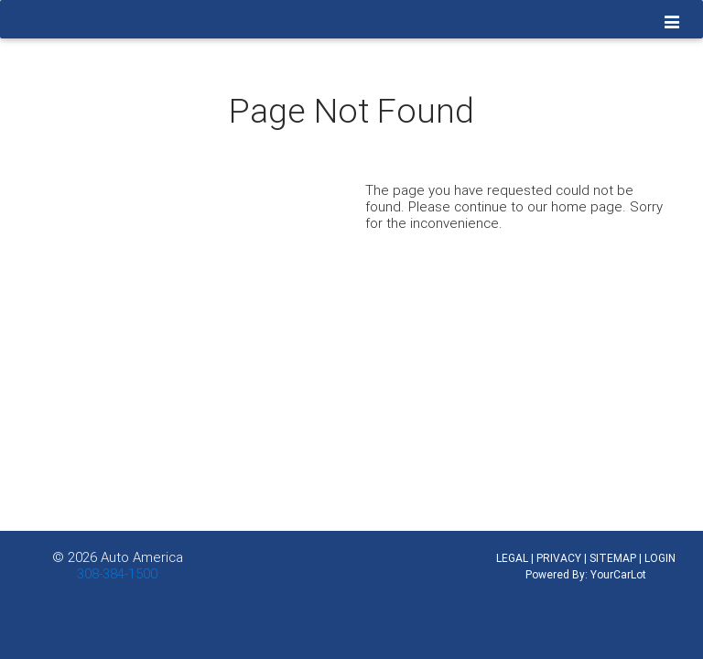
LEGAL (512, 558)
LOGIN (660, 558)
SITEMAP (612, 558)
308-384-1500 (117, 573)
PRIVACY (558, 558)
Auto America (142, 557)
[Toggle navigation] (672, 23)
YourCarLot (618, 574)
